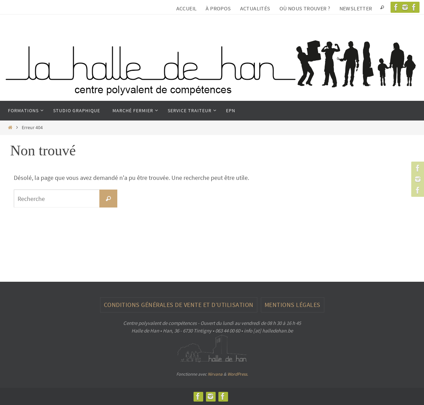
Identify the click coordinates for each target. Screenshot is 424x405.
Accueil (186, 8)
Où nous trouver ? (305, 8)
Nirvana (215, 374)
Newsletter (355, 8)
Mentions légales (293, 305)
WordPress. (237, 374)
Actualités (255, 8)
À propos (218, 8)
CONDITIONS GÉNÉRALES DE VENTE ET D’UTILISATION (179, 305)
